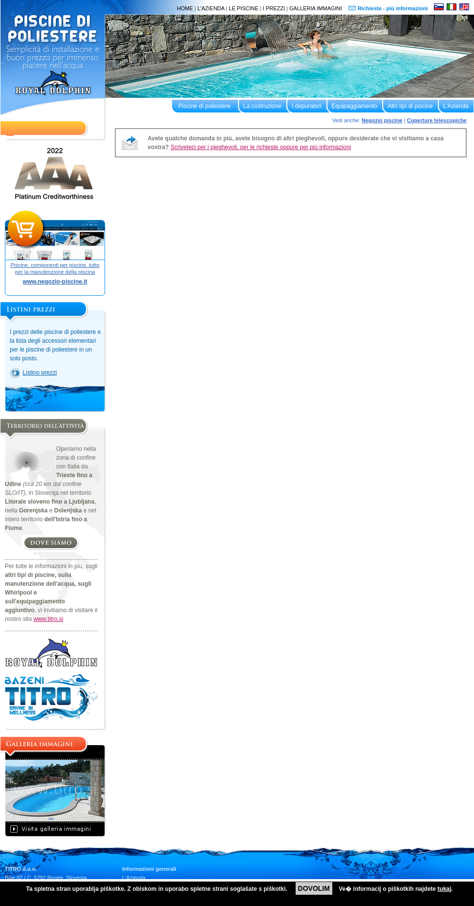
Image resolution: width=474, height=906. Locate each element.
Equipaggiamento (354, 106)
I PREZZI (274, 8)
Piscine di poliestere (204, 106)
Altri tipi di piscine (410, 106)
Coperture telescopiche (437, 120)
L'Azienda (456, 106)
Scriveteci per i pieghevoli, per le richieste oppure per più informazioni (261, 147)
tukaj (444, 888)
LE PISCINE (244, 8)
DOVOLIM (314, 888)
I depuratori (307, 106)
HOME (185, 8)
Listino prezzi (39, 372)
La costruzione (262, 106)
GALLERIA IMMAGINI (315, 8)
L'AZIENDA (210, 8)
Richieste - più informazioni (394, 8)
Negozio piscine (382, 120)
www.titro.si (49, 619)
